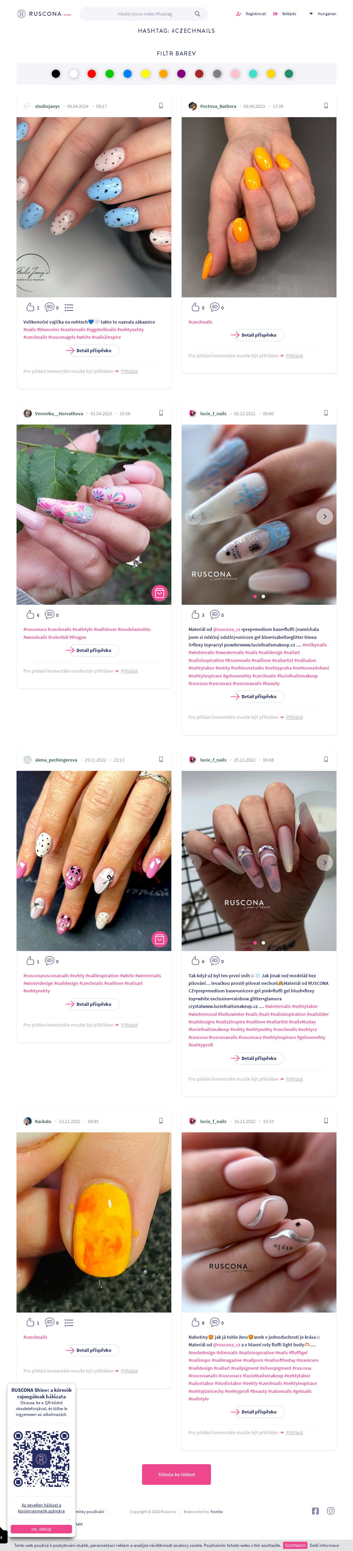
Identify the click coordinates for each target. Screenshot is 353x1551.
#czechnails (35, 337)
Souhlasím (295, 1545)
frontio (217, 1511)
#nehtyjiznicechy (206, 1391)
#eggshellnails (101, 329)
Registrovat (256, 13)
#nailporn (253, 1360)
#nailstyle (82, 629)
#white (84, 337)
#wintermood (203, 1014)
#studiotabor (228, 1383)
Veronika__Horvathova (59, 413)
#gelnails (302, 1391)
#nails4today (302, 1022)
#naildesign (271, 652)
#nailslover (105, 629)
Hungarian (327, 13)
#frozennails (238, 660)
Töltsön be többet (176, 1474)
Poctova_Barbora (218, 106)
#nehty (222, 668)
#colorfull (58, 637)
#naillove (261, 660)
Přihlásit (129, 371)
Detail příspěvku (90, 350)
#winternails (201, 652)
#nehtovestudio (247, 668)
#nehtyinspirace (205, 676)
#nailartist (282, 660)
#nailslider (318, 1014)
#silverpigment (275, 1368)
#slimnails (227, 1352)
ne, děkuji (36, 1529)
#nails (29, 329)
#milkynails (315, 645)
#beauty (271, 683)
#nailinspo (200, 1360)
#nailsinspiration (206, 660)
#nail (264, 1014)
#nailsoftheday (279, 1360)
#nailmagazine (227, 1360)
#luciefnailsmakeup (297, 676)
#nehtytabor (201, 668)
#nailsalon (305, 660)
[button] (255, 596)
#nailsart (133, 983)
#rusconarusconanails (46, 975)
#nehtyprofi (201, 1045)
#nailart (292, 652)
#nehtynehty (130, 329)
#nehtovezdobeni (311, 668)
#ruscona (198, 683)
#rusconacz (35, 629)
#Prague (77, 637)
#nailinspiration (102, 975)
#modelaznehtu (134, 629)
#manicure (307, 1360)
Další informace (324, 1545)
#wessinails (35, 637)
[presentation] (193, 516)
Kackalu (43, 1121)
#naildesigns (202, 1022)
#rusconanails (247, 683)
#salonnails (280, 1391)
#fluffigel (298, 1352)
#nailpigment (245, 1368)
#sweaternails (229, 652)
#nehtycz (307, 1029)
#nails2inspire (106, 337)
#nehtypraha (278, 668)
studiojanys (47, 106)
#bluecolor (48, 329)
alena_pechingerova (56, 760)
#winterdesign (38, 983)
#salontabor (201, 1383)
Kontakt (76, 1524)
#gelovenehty (237, 676)
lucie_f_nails (213, 413)
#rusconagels (61, 337)
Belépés (289, 13)
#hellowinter (231, 1014)
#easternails (72, 329)
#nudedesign (202, 1352)
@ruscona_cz (226, 629)
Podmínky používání (86, 1511)
